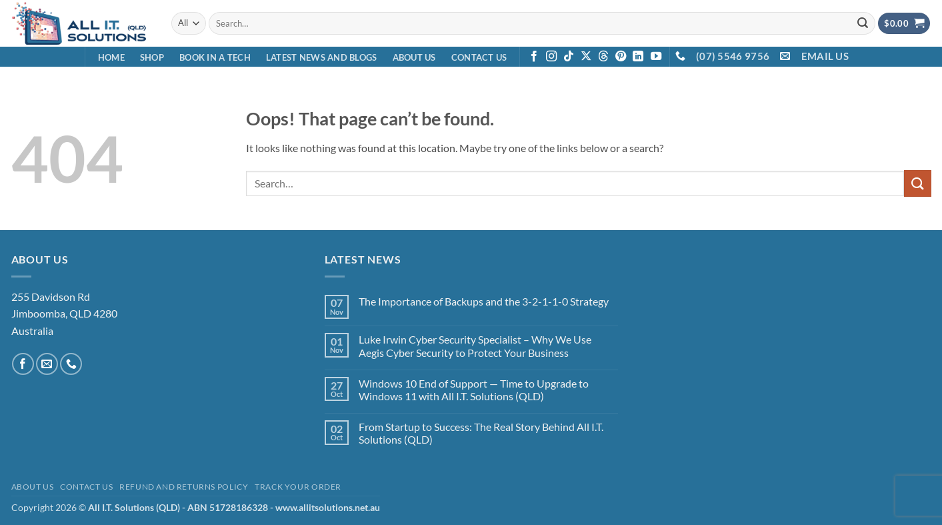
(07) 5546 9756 (732, 56)
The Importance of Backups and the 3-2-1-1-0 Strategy (484, 301)
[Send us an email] (47, 364)
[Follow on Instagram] (551, 57)
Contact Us (479, 57)
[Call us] (71, 364)
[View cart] (904, 24)
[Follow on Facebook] (534, 57)
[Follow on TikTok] (568, 57)
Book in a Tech (215, 57)
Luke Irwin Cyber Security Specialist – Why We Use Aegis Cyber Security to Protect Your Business (475, 345)
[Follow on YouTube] (656, 57)
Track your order (298, 487)
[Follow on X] (586, 57)
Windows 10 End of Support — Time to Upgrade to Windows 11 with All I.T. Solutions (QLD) (474, 389)
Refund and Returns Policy (183, 487)
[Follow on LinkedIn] (638, 57)
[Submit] (863, 23)
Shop (152, 57)
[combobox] (542, 23)
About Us (414, 57)
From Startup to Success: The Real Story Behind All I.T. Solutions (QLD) (481, 433)
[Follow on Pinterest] (620, 57)
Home (111, 57)
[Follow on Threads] (603, 57)
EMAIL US (825, 56)
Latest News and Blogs (321, 57)
